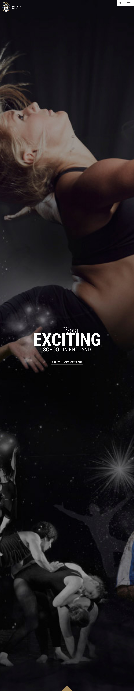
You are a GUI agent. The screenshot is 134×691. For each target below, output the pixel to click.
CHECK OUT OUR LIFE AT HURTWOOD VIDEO (67, 362)
